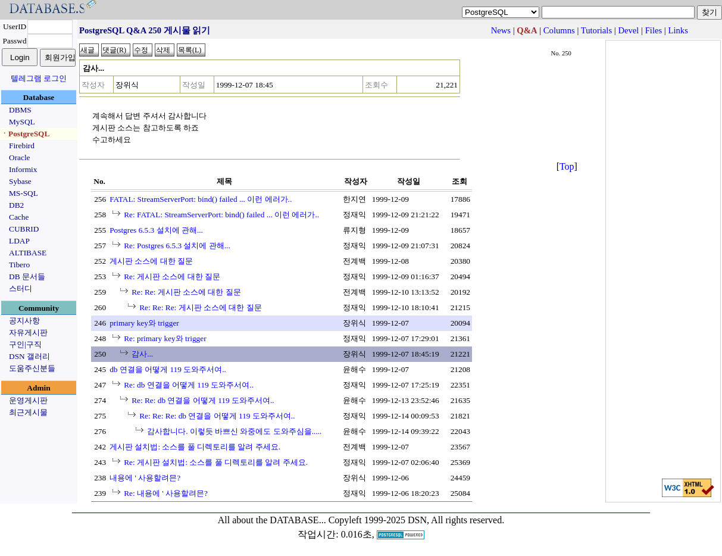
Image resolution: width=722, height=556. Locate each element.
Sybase (20, 181)
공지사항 (24, 320)
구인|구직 (25, 344)
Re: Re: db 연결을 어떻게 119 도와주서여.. (203, 400)
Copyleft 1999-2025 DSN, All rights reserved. (417, 520)
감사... (142, 353)
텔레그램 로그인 (39, 78)
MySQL (22, 121)
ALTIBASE (27, 252)
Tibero (19, 264)
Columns (559, 30)
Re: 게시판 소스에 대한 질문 (172, 276)
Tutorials (596, 30)
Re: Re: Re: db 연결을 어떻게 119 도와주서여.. (217, 415)
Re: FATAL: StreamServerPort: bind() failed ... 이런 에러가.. (221, 214)
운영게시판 (28, 400)
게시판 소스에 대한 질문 (151, 261)
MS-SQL (23, 193)
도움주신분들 (32, 368)
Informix (23, 169)
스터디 (20, 288)
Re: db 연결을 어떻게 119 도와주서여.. (189, 384)
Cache (19, 217)
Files (653, 30)
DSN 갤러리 (29, 356)
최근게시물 (28, 412)
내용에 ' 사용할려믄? (145, 477)
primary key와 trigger (144, 322)
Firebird (22, 145)
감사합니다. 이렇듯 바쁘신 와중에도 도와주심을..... (234, 431)
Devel (628, 30)
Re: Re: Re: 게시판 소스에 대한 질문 (200, 307)
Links (677, 30)
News (501, 30)
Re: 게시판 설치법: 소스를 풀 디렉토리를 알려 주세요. (216, 462)
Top (567, 166)
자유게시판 (28, 332)
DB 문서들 (27, 276)
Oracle (19, 157)
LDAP (19, 240)
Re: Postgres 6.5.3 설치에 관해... (177, 245)
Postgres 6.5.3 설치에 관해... (156, 230)
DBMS (20, 109)
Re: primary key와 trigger (165, 338)
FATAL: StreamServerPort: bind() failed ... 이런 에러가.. (201, 199)
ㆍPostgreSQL (25, 133)
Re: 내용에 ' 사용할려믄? (166, 493)
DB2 (16, 205)
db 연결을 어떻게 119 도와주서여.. (168, 369)
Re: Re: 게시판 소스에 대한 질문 (186, 292)
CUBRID (24, 228)
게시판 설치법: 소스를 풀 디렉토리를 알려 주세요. (195, 446)
